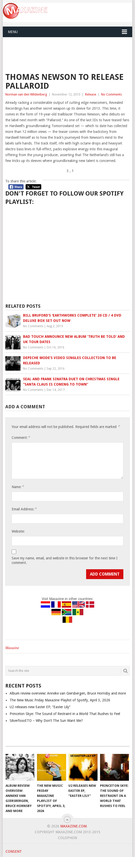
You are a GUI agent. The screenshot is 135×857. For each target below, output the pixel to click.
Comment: (21, 437)
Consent (14, 851)
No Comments (111, 94)
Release (90, 94)
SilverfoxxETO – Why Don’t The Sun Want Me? (46, 721)
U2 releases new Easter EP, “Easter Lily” (40, 707)
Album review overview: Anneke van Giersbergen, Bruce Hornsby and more (68, 693)
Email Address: (24, 509)
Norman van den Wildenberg (26, 94)
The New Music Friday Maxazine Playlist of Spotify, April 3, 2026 (60, 700)
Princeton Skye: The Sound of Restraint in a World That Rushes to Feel (65, 714)
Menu (13, 32)
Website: (18, 531)
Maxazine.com (73, 826)
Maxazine (12, 648)
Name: (18, 486)
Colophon (67, 838)
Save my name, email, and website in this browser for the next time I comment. (65, 560)
